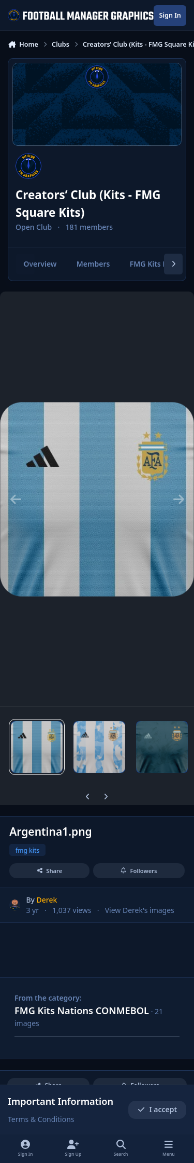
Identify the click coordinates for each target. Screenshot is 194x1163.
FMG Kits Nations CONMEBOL (81, 1010)
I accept (157, 1110)
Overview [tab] (39, 264)
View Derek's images (139, 910)
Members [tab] (93, 264)
